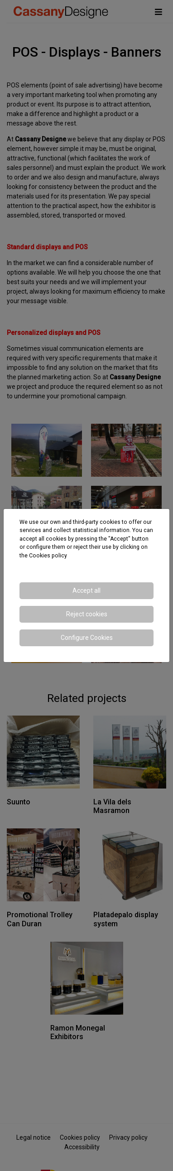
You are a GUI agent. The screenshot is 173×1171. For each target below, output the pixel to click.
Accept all (86, 590)
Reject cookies (86, 614)
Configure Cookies (87, 637)
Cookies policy (48, 555)
